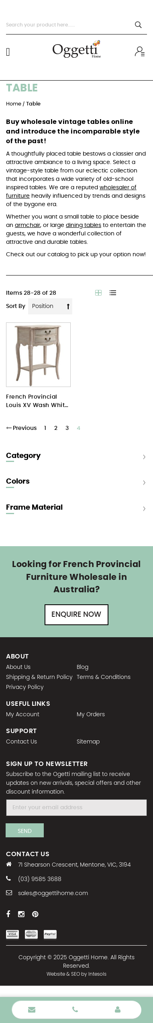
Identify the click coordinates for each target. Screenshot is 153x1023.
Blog (82, 667)
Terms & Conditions (104, 677)
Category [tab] (23, 456)
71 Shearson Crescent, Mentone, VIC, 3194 (74, 865)
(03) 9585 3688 (39, 879)
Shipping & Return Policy (39, 677)
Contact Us (21, 742)
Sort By (15, 306)
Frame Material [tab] (34, 507)
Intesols (97, 974)
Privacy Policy (25, 687)
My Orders (91, 714)
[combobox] (76, 25)
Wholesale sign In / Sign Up (141, 51)
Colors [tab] (18, 481)
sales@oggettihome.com (53, 893)
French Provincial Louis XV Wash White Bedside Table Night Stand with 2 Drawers (37, 402)
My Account (22, 714)
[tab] (76, 483)
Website (56, 974)
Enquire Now (76, 614)
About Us (18, 667)
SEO (75, 974)
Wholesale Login (117, 1009)
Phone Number (75, 1009)
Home (14, 104)
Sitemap (88, 742)
